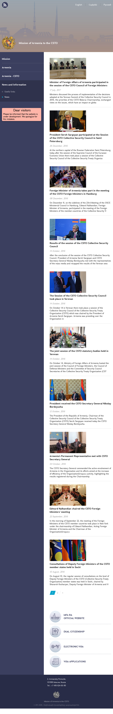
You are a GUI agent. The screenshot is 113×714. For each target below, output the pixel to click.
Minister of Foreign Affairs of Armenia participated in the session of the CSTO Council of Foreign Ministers (79, 84)
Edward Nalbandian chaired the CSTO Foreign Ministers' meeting (75, 510)
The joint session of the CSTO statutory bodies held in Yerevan (79, 352)
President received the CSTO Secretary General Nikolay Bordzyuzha (80, 405)
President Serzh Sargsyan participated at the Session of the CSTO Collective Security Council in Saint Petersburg (79, 138)
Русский (107, 4)
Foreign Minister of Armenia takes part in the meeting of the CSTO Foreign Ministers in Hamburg (79, 192)
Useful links (10, 91)
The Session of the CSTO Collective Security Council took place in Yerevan (78, 297)
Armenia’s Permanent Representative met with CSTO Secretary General (79, 457)
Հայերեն (93, 4)
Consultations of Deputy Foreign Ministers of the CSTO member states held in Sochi (80, 565)
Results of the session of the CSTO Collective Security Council (79, 244)
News (7, 96)
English (78, 4)
